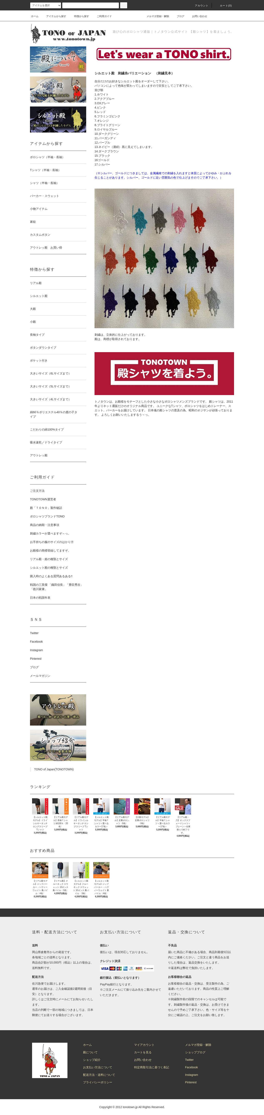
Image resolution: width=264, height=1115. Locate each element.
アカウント (199, 5)
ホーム (35, 16)
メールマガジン (40, 675)
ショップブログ (195, 1052)
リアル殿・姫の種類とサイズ (49, 559)
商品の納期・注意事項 (44, 525)
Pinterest (35, 658)
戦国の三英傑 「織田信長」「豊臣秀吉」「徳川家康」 (56, 587)
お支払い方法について (97, 1067)
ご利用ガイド (102, 16)
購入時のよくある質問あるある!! (51, 576)
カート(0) (223, 5)
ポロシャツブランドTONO (47, 516)
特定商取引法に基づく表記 (151, 1067)
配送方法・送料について (99, 1074)
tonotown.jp (130, 1107)
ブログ (178, 16)
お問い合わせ (197, 16)
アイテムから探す (53, 16)
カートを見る (143, 1052)
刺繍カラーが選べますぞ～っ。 (50, 533)
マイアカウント (144, 1044)
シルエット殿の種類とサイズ (49, 567)
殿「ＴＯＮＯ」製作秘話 (46, 507)
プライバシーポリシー (97, 1082)
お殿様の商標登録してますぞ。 (50, 550)
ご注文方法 (37, 490)
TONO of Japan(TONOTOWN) (54, 769)
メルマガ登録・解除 (155, 16)
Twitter (34, 633)
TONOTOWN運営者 (43, 499)
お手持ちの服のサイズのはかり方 (52, 542)
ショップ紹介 (92, 1059)
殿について (90, 1052)
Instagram (36, 650)
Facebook (36, 641)
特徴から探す (79, 16)
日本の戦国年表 (40, 597)
